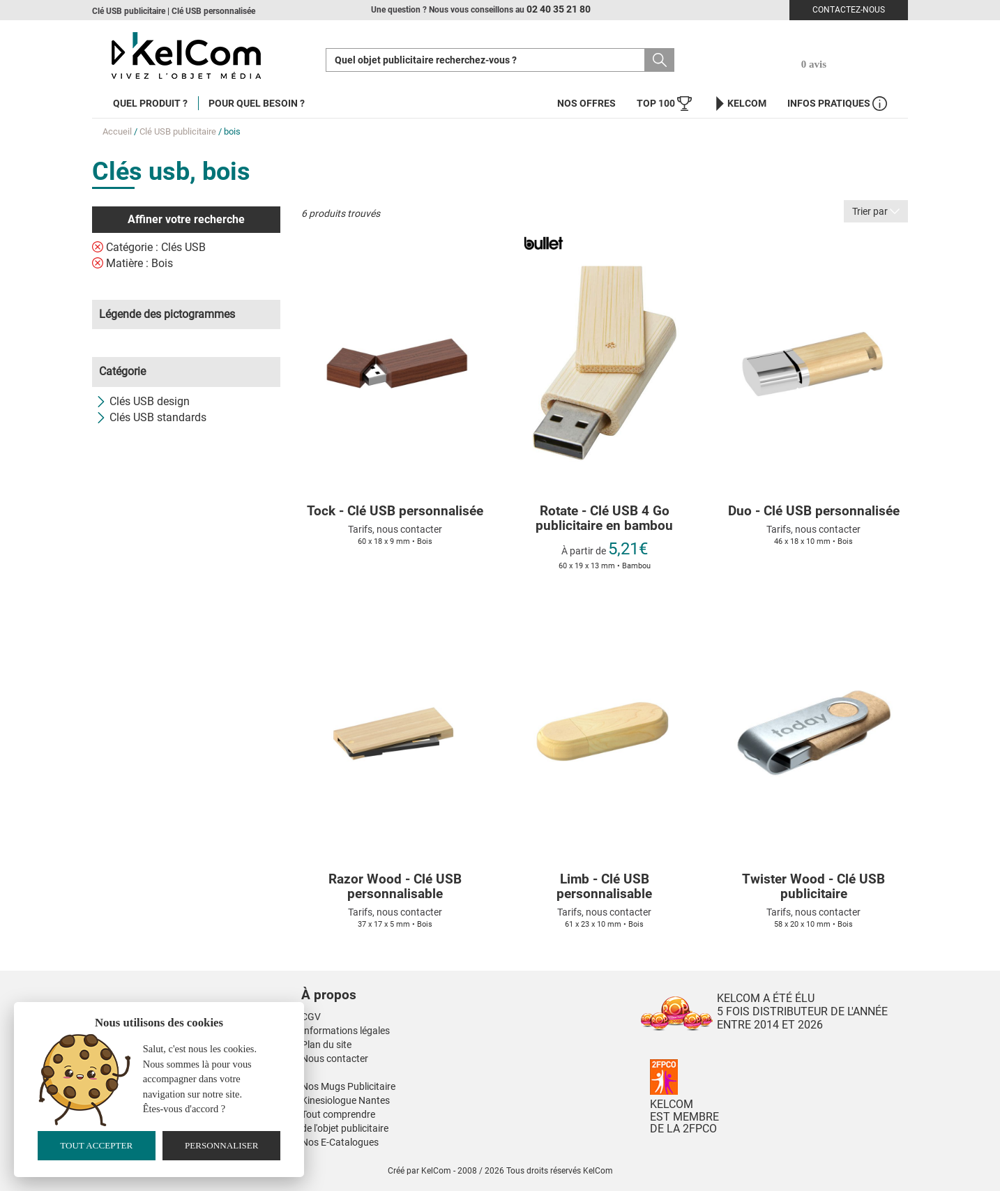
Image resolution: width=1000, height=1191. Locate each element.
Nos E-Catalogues (340, 1142)
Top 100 (664, 103)
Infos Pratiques (837, 103)
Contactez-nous (848, 10)
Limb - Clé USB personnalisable (604, 887)
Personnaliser (222, 1145)
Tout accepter (96, 1145)
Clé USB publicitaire (177, 131)
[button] (413, 981)
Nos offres (586, 103)
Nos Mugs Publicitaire (348, 1086)
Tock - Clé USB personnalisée (395, 511)
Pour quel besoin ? (257, 103)
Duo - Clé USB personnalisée (814, 511)
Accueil (117, 131)
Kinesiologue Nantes (345, 1100)
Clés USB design (143, 401)
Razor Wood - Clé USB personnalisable (395, 887)
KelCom (739, 103)
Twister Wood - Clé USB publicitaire (813, 887)
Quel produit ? (150, 103)
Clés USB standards (151, 417)
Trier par (876, 211)
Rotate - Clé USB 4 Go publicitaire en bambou (604, 518)
